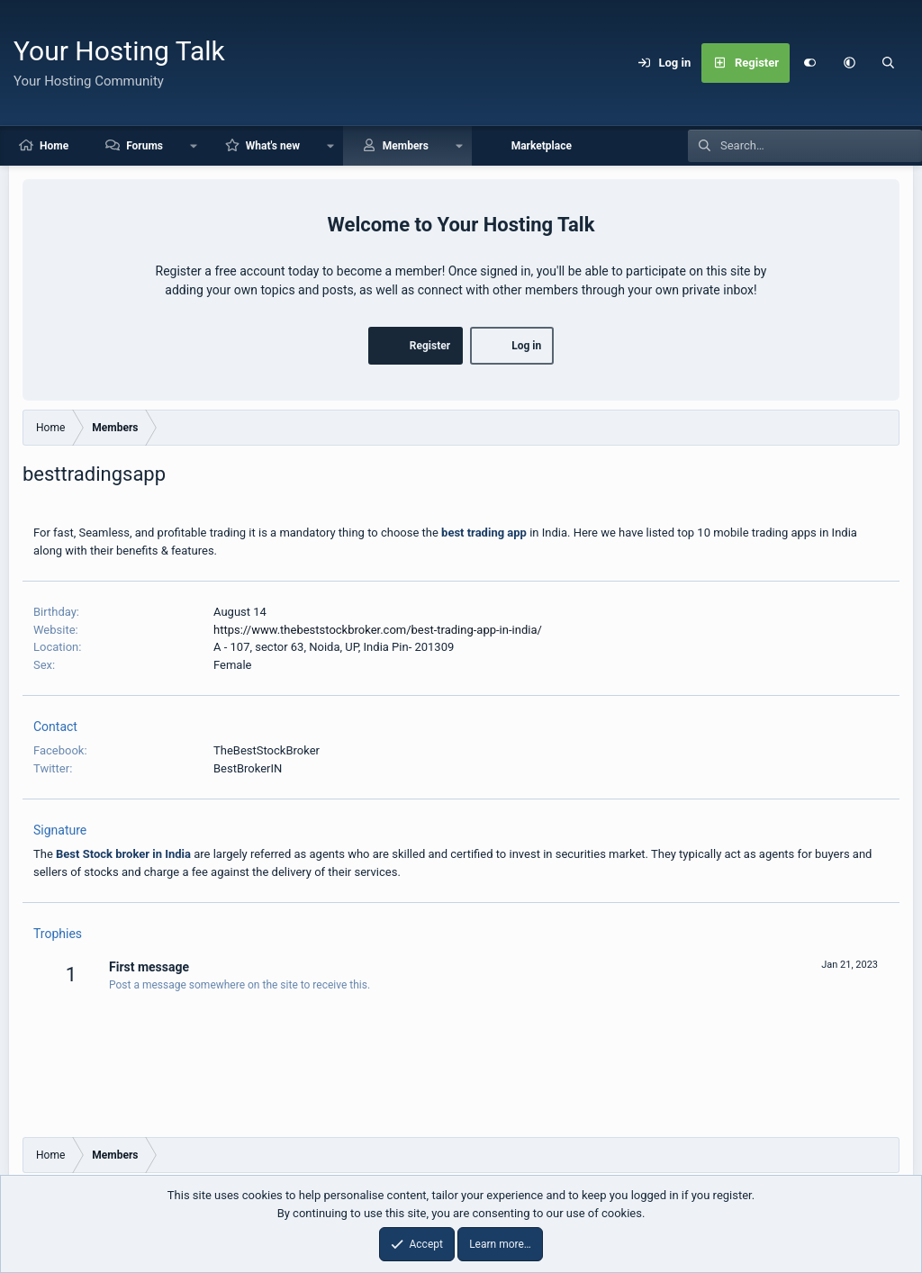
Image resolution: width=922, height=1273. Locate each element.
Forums (144, 146)
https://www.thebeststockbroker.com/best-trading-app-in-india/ (377, 629)
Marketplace (541, 146)
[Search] (888, 63)
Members (406, 146)
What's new (273, 146)
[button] (849, 63)
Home (54, 146)
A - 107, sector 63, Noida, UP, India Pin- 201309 (333, 647)
